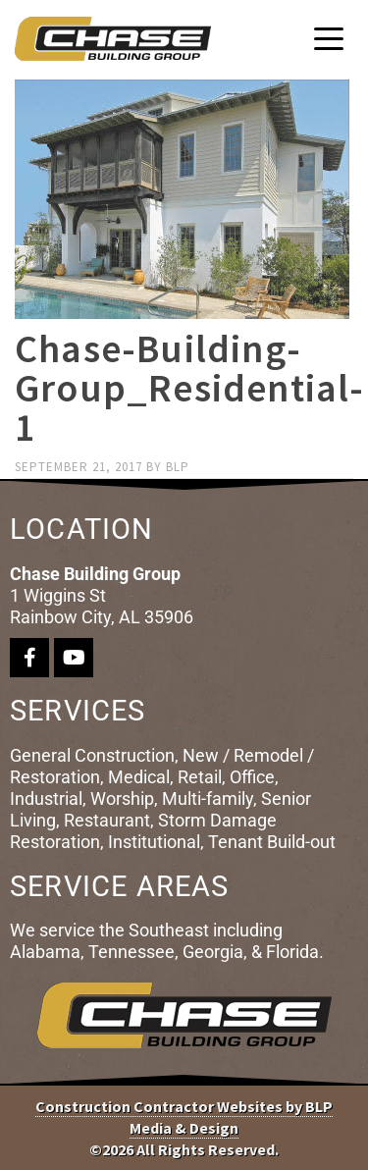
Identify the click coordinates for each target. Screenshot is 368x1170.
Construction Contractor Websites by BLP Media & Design (184, 1117)
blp (177, 466)
